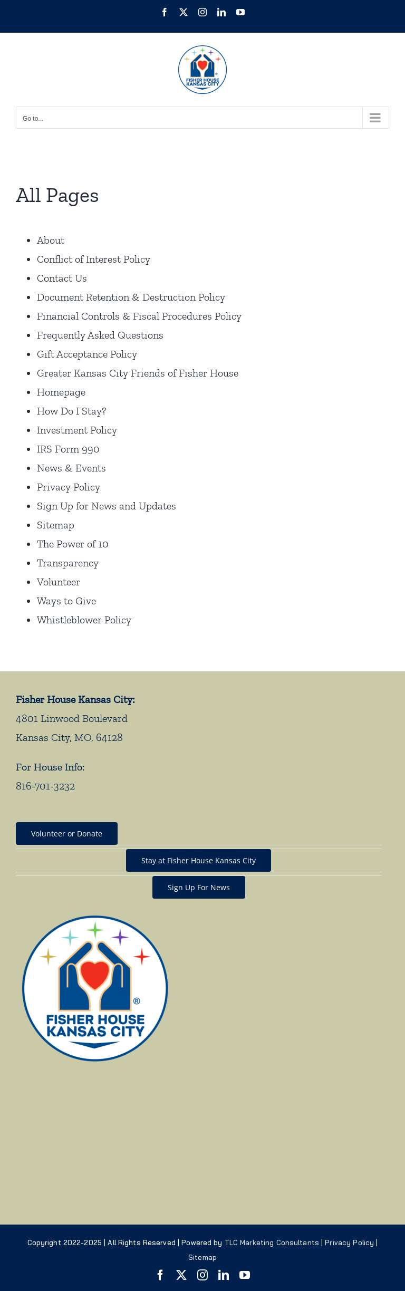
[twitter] (181, 1275)
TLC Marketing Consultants (272, 1242)
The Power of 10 (73, 543)
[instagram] (202, 1275)
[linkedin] (223, 1275)
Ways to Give (66, 600)
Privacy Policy (68, 486)
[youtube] (244, 1275)
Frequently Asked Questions (100, 335)
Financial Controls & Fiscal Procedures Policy (139, 316)
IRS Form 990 (68, 448)
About (50, 240)
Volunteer (58, 581)
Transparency (68, 562)
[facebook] (160, 1275)
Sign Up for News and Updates (106, 505)
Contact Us (62, 278)
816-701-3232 (45, 785)
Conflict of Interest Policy (93, 259)
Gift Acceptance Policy (87, 354)
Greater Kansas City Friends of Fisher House (137, 373)
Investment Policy (77, 429)
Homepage (61, 392)
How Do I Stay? (72, 410)
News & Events (71, 467)
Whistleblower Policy (84, 619)
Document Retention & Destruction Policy (131, 297)
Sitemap (55, 524)
